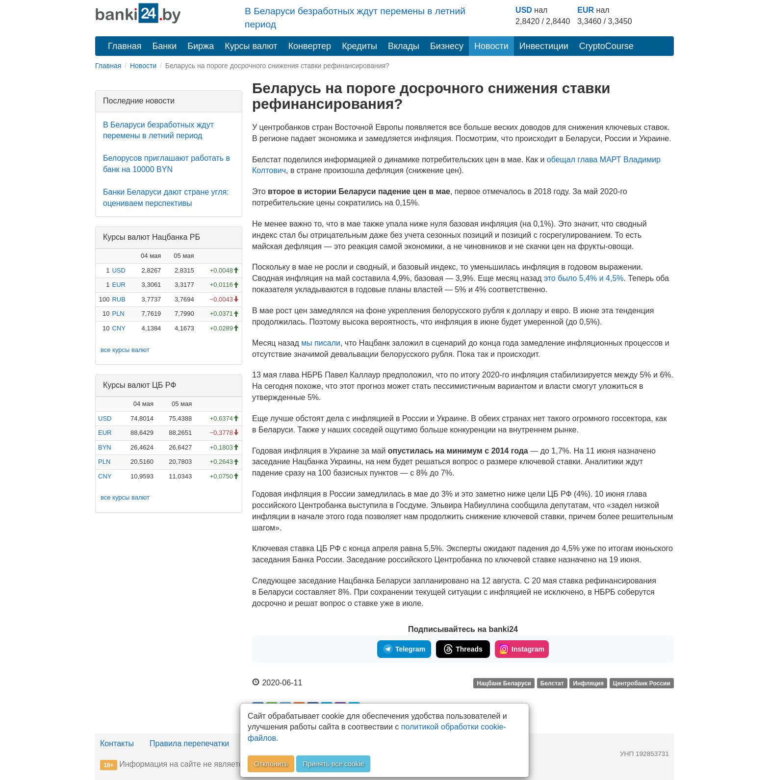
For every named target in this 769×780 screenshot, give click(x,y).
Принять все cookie (333, 764)
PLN (118, 313)
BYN (104, 447)
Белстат (552, 683)
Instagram (521, 649)
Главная (125, 46)
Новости (491, 46)
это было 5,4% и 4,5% (584, 278)
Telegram (404, 649)
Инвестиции (543, 46)
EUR (585, 10)
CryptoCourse (606, 46)
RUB (118, 299)
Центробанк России (641, 683)
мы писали (320, 343)
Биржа (200, 46)
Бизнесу (446, 46)
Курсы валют (251, 46)
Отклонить (271, 764)
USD (523, 10)
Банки (165, 46)
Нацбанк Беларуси (504, 683)
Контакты (117, 743)
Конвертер (310, 46)
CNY (118, 328)
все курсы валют (125, 349)
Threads (462, 649)
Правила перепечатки (189, 743)
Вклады (403, 46)
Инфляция (588, 683)
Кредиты (359, 46)
